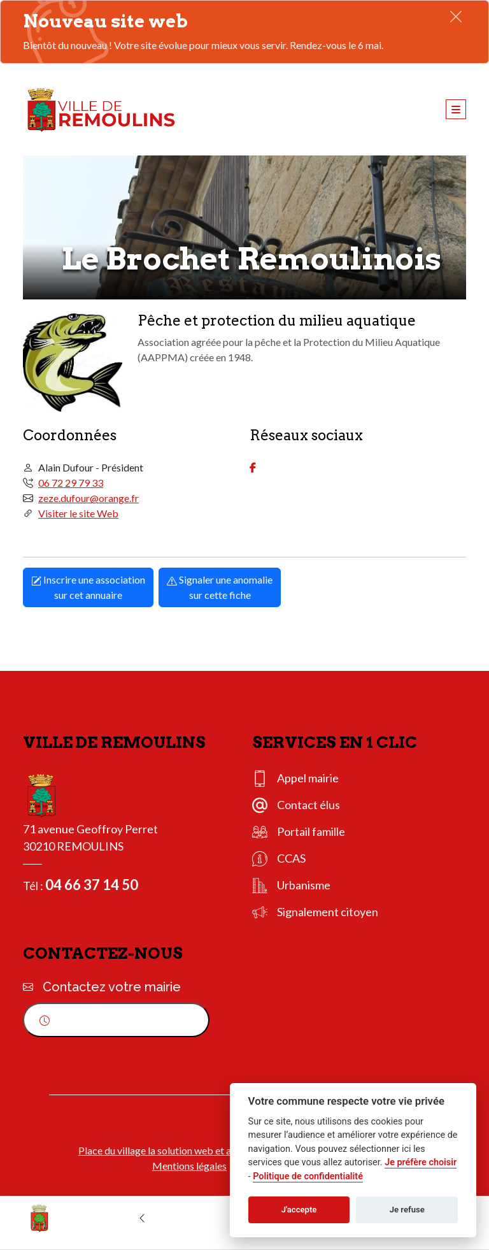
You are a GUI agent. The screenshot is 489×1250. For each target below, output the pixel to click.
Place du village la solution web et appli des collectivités (199, 1150)
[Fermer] (456, 16)
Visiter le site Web (78, 513)
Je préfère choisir (421, 1162)
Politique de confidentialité (308, 1176)
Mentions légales (189, 1166)
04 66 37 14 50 (91, 884)
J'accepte (299, 1209)
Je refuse (407, 1209)
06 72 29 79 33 (70, 483)
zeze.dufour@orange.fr (88, 498)
